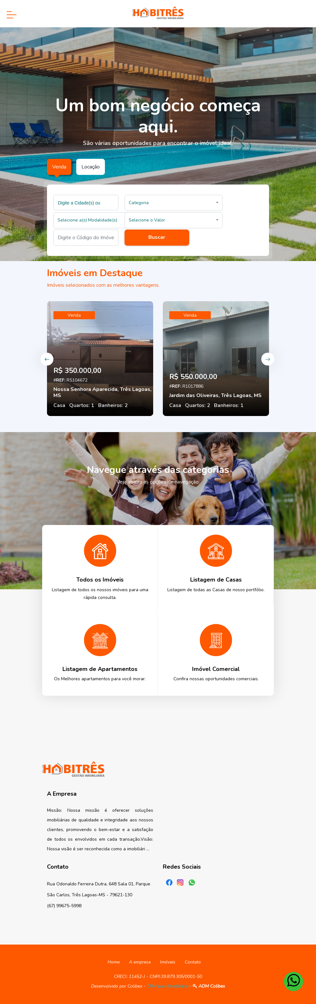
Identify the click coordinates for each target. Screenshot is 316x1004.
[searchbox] (86, 202)
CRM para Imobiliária (167, 986)
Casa (59, 405)
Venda (74, 315)
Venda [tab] (59, 166)
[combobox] (85, 202)
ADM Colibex (209, 986)
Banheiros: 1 (229, 405)
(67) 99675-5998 (64, 906)
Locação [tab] (90, 166)
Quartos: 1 (81, 405)
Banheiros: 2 (113, 405)
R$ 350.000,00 (77, 370)
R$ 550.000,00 (193, 377)
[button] (174, 203)
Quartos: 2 (197, 405)
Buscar (156, 237)
